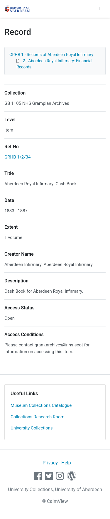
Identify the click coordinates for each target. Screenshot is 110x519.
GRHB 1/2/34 (17, 157)
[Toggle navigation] (98, 8)
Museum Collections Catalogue (41, 405)
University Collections (32, 428)
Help (66, 463)
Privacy (50, 463)
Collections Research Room (38, 416)
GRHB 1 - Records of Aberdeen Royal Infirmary (51, 54)
